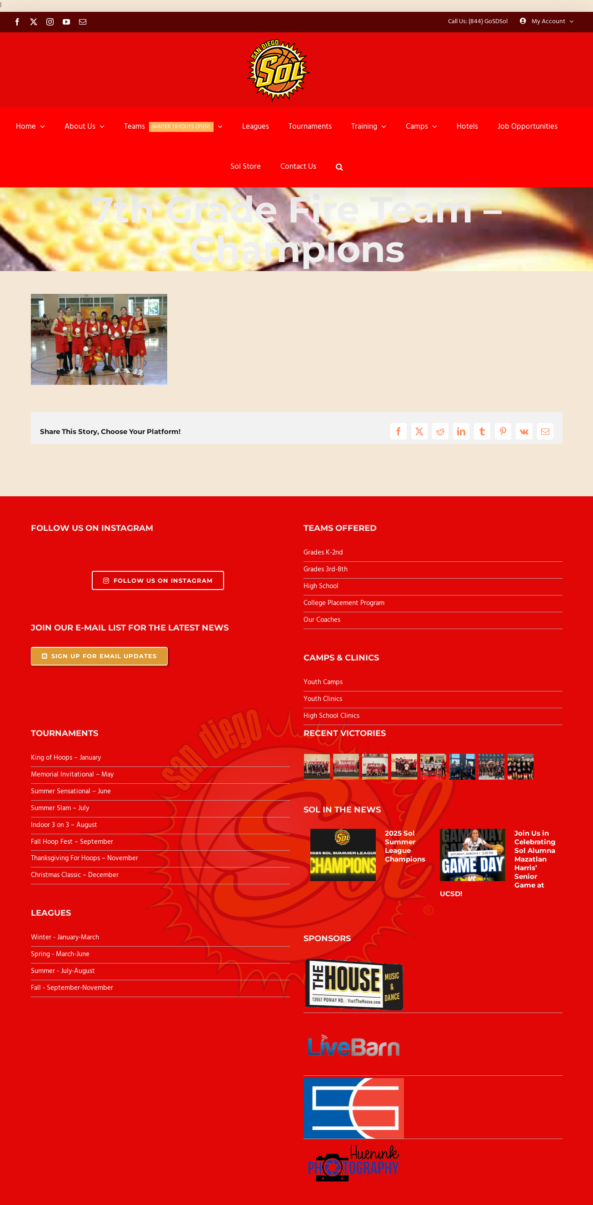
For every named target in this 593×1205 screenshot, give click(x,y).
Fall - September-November (72, 988)
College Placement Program (344, 603)
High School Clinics (331, 716)
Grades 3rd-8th (326, 569)
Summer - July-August (63, 971)
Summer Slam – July (61, 808)
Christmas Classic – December (75, 875)
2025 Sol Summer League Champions (405, 846)
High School (321, 586)
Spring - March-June (60, 954)
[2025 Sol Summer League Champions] (343, 855)
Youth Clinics (323, 699)
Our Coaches (322, 620)
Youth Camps (323, 682)
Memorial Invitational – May (72, 774)
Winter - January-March (65, 937)
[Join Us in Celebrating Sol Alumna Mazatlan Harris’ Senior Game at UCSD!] (472, 855)
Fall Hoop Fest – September (73, 842)
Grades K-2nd (323, 552)
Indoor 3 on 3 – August (64, 825)
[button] (339, 167)
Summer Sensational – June (72, 791)
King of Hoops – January (66, 757)
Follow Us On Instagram (158, 580)
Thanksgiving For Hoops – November (84, 858)
